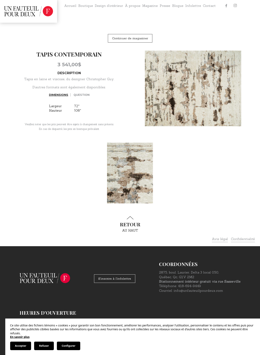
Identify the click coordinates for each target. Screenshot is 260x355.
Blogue (177, 6)
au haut (130, 224)
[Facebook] (226, 5)
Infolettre (193, 6)
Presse (165, 6)
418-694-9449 (189, 286)
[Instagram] (235, 5)
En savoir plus (20, 337)
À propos (132, 6)
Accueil (70, 6)
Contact (209, 6)
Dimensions (58, 94)
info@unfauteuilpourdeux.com (198, 291)
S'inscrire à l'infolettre (114, 278)
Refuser (44, 346)
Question (82, 94)
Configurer (68, 346)
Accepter (20, 346)
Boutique (85, 6)
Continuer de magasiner (130, 38)
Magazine (150, 6)
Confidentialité (243, 239)
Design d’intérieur (109, 6)
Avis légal (220, 239)
